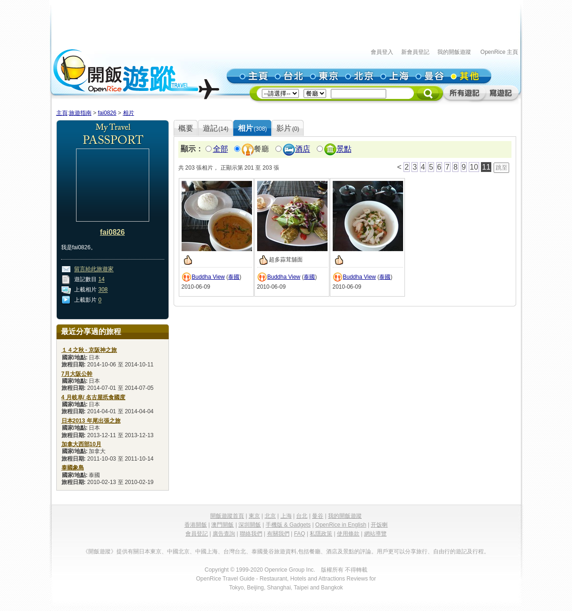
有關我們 (278, 533)
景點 (343, 149)
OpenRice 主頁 (499, 52)
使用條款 (348, 533)
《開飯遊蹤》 (99, 551)
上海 (286, 516)
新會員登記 (415, 52)
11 (486, 167)
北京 (270, 516)
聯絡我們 (251, 533)
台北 (301, 516)
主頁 (62, 113)
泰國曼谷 (263, 551)
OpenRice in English (340, 525)
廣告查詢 (224, 533)
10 (474, 167)
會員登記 (196, 533)
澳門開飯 (222, 525)
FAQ (299, 533)
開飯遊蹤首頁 (227, 516)
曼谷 (317, 516)
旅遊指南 (80, 113)
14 (102, 279)
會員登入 (382, 52)
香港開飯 (195, 525)
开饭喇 (379, 525)
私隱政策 (321, 533)
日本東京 (150, 551)
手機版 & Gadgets (288, 525)
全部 (220, 149)
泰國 (233, 277)
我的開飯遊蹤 (454, 52)
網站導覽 (375, 533)
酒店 (302, 149)
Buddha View (208, 277)
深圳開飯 (249, 525)
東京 (254, 516)
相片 (128, 113)
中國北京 (178, 551)
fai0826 (107, 113)
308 (103, 290)
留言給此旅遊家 (94, 269)
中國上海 (206, 551)
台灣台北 (234, 551)
